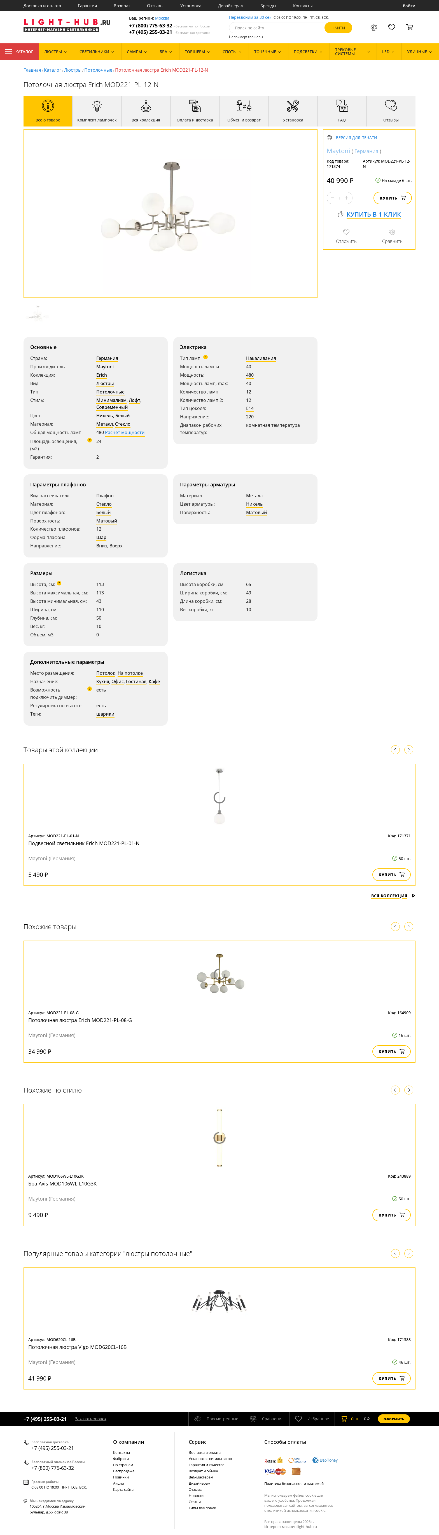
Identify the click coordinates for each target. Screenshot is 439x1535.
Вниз (101, 546)
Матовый (106, 521)
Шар (101, 537)
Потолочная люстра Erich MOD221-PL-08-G (80, 1020)
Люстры (72, 70)
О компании (128, 1441)
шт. (350, 1419)
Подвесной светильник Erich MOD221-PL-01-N (84, 843)
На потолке (130, 673)
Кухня (102, 681)
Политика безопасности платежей (294, 1483)
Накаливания (261, 358)
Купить (393, 198)
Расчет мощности (125, 432)
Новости (196, 1495)
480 (250, 375)
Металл (104, 424)
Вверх (116, 546)
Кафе (154, 681)
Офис (117, 681)
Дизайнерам (231, 5)
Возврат (122, 5)
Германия (107, 358)
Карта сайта (123, 1489)
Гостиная (136, 681)
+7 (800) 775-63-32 (169, 25)
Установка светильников (210, 1458)
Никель (104, 416)
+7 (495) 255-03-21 (170, 32)
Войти (409, 5)
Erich (101, 375)
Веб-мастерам (201, 1477)
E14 (250, 408)
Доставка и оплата (42, 5)
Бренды (268, 5)
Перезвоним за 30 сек (250, 17)
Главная (32, 70)
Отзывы (155, 5)
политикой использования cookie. (296, 1510)
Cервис (198, 1441)
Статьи (195, 1501)
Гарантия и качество (207, 1464)
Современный (112, 407)
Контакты (303, 5)
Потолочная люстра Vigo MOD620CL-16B (77, 1347)
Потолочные (98, 70)
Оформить (394, 1419)
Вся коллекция (393, 895)
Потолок (105, 673)
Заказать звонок (90, 1418)
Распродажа (123, 1470)
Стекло (122, 424)
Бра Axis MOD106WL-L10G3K (62, 1183)
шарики (105, 714)
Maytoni (105, 367)
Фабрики (121, 1458)
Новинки (121, 1477)
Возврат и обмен (203, 1470)
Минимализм (111, 400)
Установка (190, 5)
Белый (122, 416)
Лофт (134, 400)
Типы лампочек (202, 1507)
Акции (118, 1483)
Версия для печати (356, 137)
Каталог (19, 51)
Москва (162, 18)
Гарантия (87, 5)
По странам (123, 1464)
